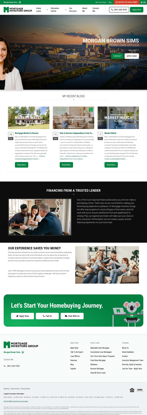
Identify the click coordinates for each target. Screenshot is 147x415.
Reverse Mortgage (97, 369)
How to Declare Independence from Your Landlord (81, 133)
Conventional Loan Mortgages (101, 352)
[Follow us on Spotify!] (20, 2)
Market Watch (110, 133)
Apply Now (136, 9)
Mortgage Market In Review (26, 133)
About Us (125, 348)
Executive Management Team (132, 360)
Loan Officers (75, 356)
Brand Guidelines (128, 352)
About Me (84, 9)
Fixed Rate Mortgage (98, 360)
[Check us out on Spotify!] (22, 352)
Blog (110, 2)
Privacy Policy (25, 389)
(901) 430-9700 (13, 366)
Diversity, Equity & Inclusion (132, 364)
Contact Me (96, 9)
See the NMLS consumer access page (16, 401)
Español (73, 369)
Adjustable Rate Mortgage (99, 348)
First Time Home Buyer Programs (102, 356)
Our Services (73, 9)
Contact (117, 56)
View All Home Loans (98, 373)
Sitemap (6, 389)
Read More (21, 165)
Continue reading (116, 159)
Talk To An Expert (100, 2)
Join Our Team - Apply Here (132, 369)
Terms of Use (15, 389)
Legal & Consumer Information (14, 394)
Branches (73, 360)
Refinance (94, 364)
